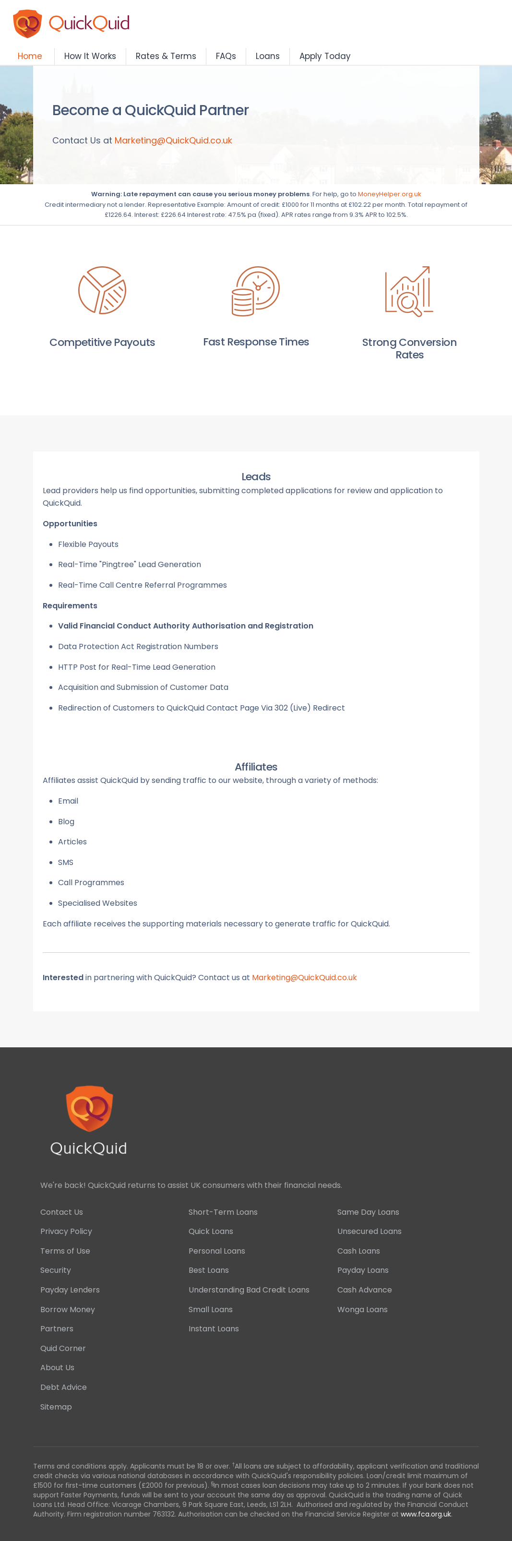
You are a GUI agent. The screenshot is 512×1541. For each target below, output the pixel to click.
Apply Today (325, 56)
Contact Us (61, 1212)
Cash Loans (358, 1251)
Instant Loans (214, 1328)
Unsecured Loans (369, 1231)
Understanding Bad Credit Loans (249, 1289)
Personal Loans (217, 1251)
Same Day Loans (368, 1212)
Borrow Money (67, 1309)
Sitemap (56, 1406)
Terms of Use (65, 1251)
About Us (57, 1367)
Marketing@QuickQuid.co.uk (173, 140)
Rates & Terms (166, 56)
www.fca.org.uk (426, 1514)
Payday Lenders (70, 1289)
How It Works (90, 56)
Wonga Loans (362, 1309)
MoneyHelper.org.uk (389, 194)
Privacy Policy (66, 1231)
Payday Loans (363, 1270)
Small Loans (211, 1309)
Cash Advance (364, 1289)
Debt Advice (63, 1387)
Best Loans (209, 1270)
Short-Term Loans (223, 1212)
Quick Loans (211, 1231)
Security (55, 1270)
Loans (268, 56)
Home (30, 56)
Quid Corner (63, 1348)
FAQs (226, 56)
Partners (56, 1328)
